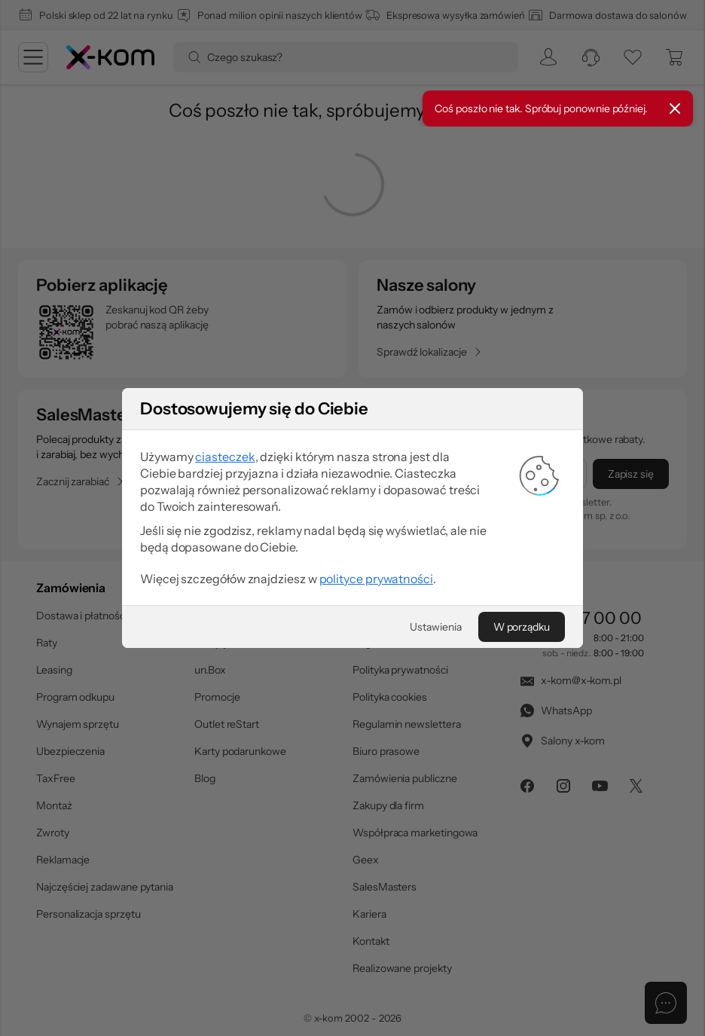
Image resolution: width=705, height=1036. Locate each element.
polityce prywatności (376, 578)
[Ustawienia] (435, 627)
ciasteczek (225, 456)
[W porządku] (521, 627)
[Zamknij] (675, 108)
